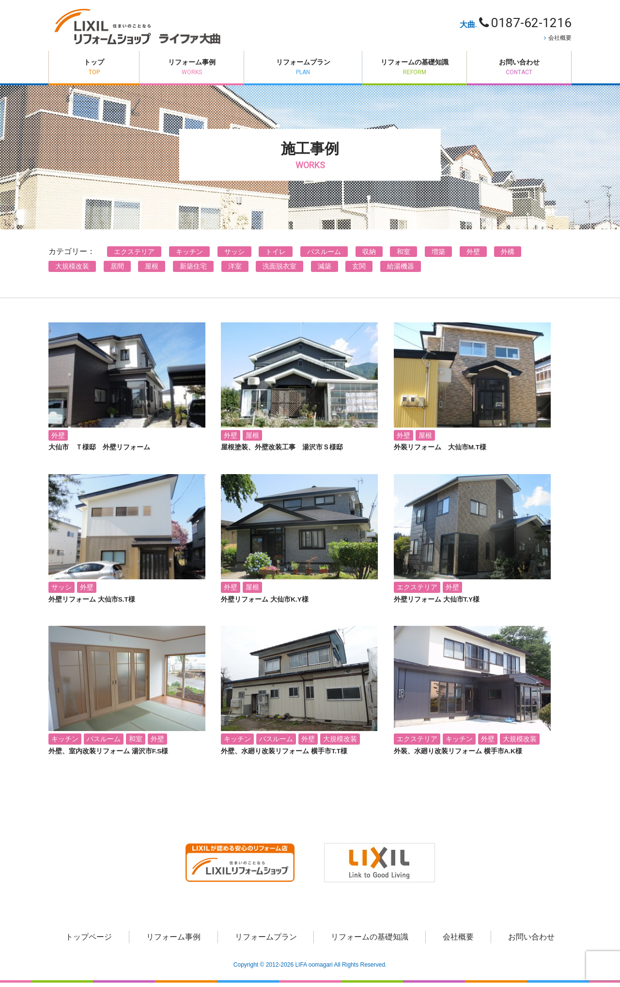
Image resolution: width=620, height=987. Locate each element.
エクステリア (134, 255)
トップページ (88, 941)
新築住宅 (193, 270)
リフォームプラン (297, 70)
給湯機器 (400, 270)
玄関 (359, 270)
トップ (87, 70)
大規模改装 (72, 270)
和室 (403, 255)
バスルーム (324, 255)
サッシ (234, 255)
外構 (507, 255)
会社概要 (560, 37)
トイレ (275, 255)
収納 (369, 255)
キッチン (189, 255)
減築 (324, 270)
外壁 (473, 255)
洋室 (235, 270)
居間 (117, 270)
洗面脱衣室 (279, 270)
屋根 (151, 270)
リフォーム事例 (179, 70)
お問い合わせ (519, 70)
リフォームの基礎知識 (414, 70)
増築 (438, 255)
